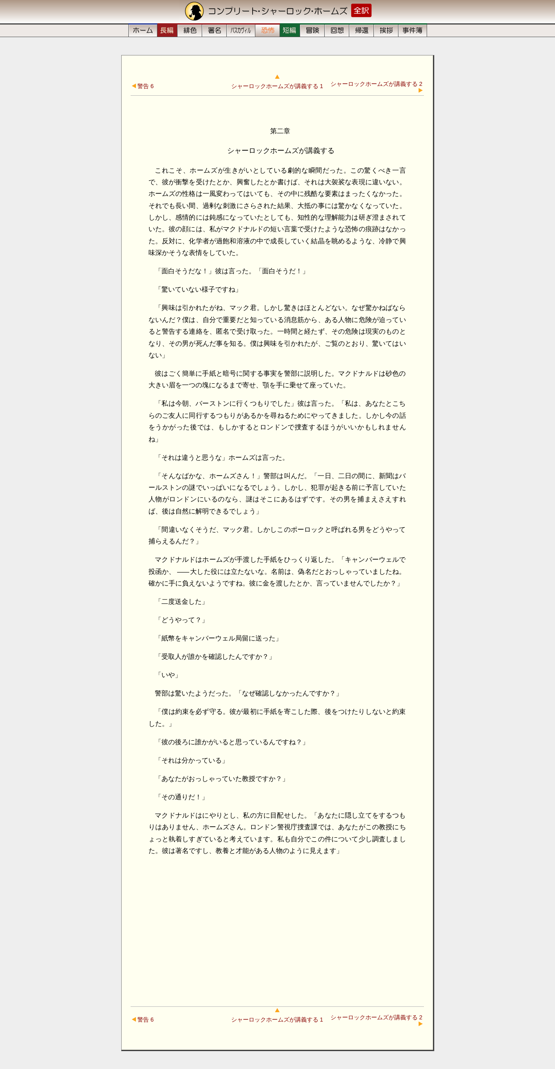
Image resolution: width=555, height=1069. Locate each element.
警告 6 (143, 86)
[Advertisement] (277, 925)
